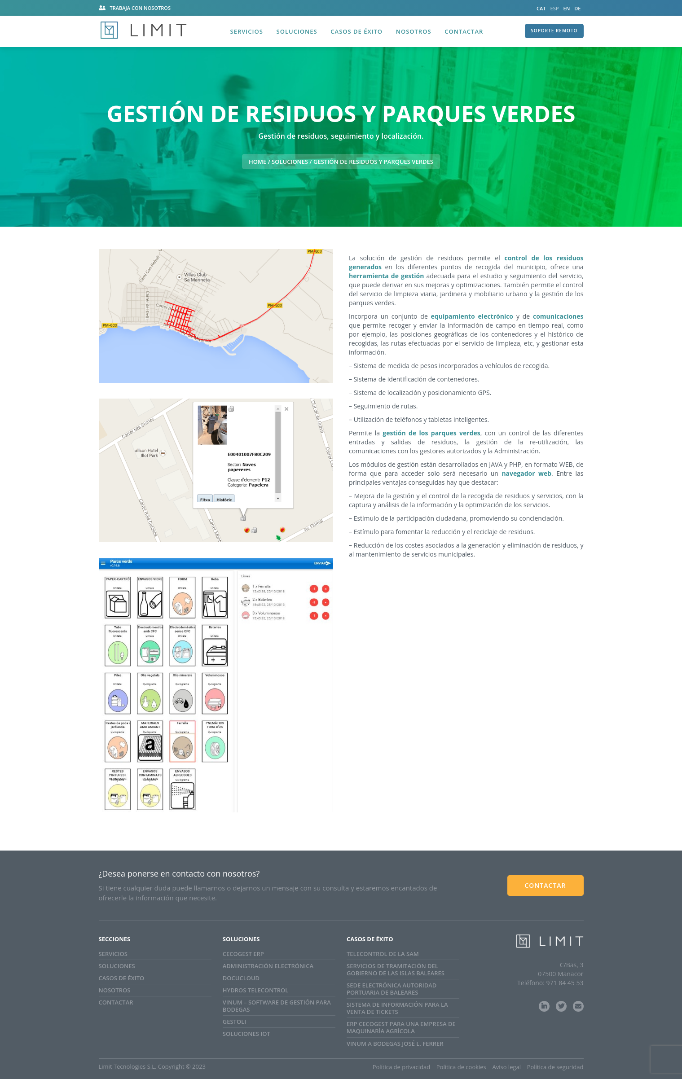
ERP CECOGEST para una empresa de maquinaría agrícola (401, 1027)
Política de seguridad (555, 1067)
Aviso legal (506, 1067)
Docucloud (241, 978)
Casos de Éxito (122, 978)
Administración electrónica (268, 966)
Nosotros (413, 31)
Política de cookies (461, 1067)
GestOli (234, 1022)
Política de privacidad (401, 1067)
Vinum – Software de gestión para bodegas (277, 1005)
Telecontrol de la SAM (383, 954)
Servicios (246, 31)
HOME (257, 162)
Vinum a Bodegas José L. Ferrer (395, 1044)
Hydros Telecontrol (256, 990)
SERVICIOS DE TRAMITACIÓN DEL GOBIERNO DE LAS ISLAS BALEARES (395, 969)
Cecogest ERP (243, 954)
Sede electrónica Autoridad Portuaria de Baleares (391, 988)
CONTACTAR (545, 885)
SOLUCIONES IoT (246, 1034)
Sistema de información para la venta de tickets (397, 1008)
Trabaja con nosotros (140, 7)
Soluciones (297, 31)
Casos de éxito (356, 31)
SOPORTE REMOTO (554, 30)
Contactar (463, 31)
